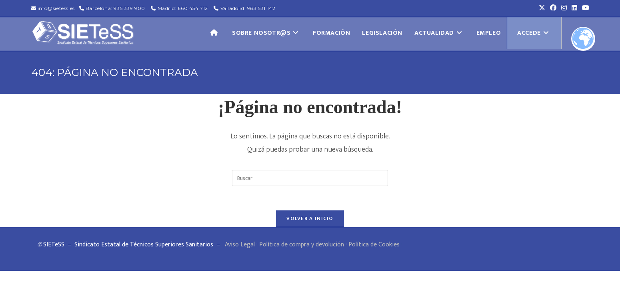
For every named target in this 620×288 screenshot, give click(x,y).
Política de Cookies (374, 244)
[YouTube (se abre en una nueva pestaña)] (584, 8)
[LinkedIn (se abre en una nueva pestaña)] (574, 8)
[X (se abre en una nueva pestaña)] (542, 8)
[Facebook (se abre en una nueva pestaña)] (553, 8)
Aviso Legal (240, 244)
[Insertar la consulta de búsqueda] (310, 178)
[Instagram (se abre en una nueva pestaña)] (564, 8)
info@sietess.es (56, 8)
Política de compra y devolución (301, 244)
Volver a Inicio (310, 218)
